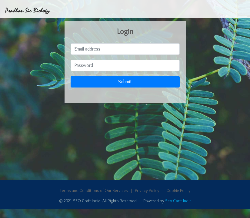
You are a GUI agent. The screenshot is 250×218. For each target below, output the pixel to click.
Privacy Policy (147, 190)
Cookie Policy (178, 190)
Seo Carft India (178, 200)
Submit (125, 81)
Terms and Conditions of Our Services (94, 190)
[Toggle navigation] (242, 9)
